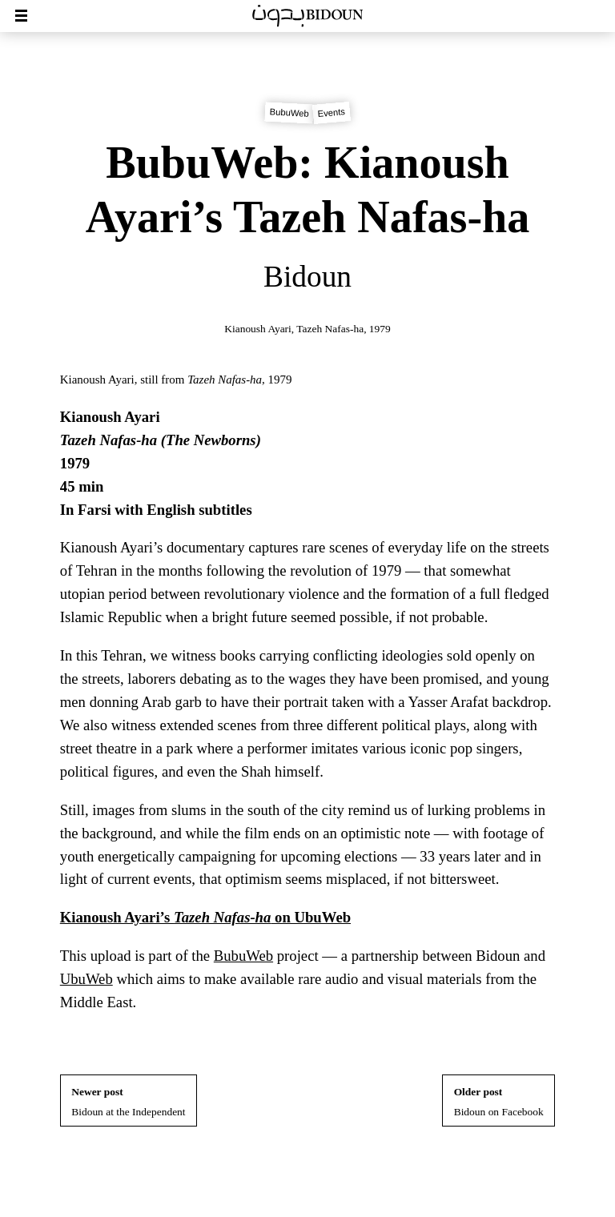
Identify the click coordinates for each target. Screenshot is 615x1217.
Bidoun (307, 276)
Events (331, 112)
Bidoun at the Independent (128, 1102)
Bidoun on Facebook (499, 1102)
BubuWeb (289, 113)
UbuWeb (86, 978)
